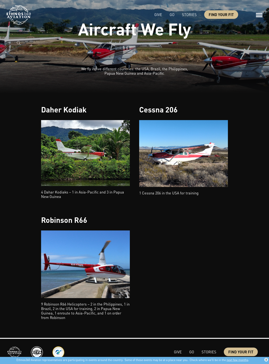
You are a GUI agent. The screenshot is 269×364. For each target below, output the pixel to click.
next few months (237, 360)
